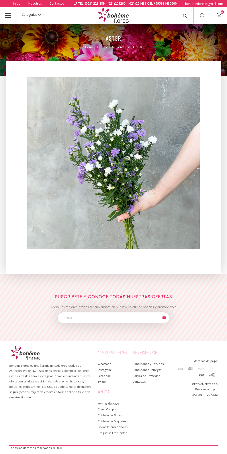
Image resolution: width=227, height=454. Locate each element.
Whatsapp (104, 364)
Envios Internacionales (113, 427)
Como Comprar (108, 409)
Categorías (31, 14)
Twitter (102, 382)
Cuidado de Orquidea (112, 421)
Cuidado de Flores (110, 415)
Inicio (17, 3)
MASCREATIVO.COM (205, 395)
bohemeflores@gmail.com (204, 4)
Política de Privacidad (146, 376)
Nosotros (35, 3)
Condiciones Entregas (147, 370)
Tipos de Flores (113, 47)
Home (89, 47)
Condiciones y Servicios (148, 364)
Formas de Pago (108, 403)
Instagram (104, 370)
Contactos (56, 3)
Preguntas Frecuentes (112, 433)
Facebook (104, 376)
